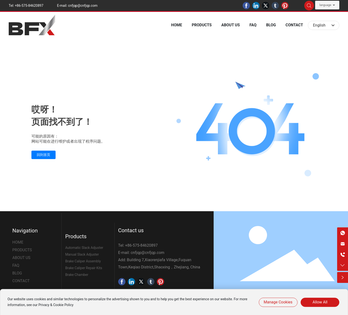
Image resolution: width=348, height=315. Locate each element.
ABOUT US (21, 257)
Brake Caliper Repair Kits (83, 268)
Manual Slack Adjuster (82, 254)
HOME (17, 242)
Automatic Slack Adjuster (84, 248)
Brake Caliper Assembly (83, 261)
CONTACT (21, 281)
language (325, 5)
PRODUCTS (22, 250)
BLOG (17, 273)
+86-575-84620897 (29, 5)
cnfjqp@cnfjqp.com (82, 5)
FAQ (15, 265)
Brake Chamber (76, 275)
